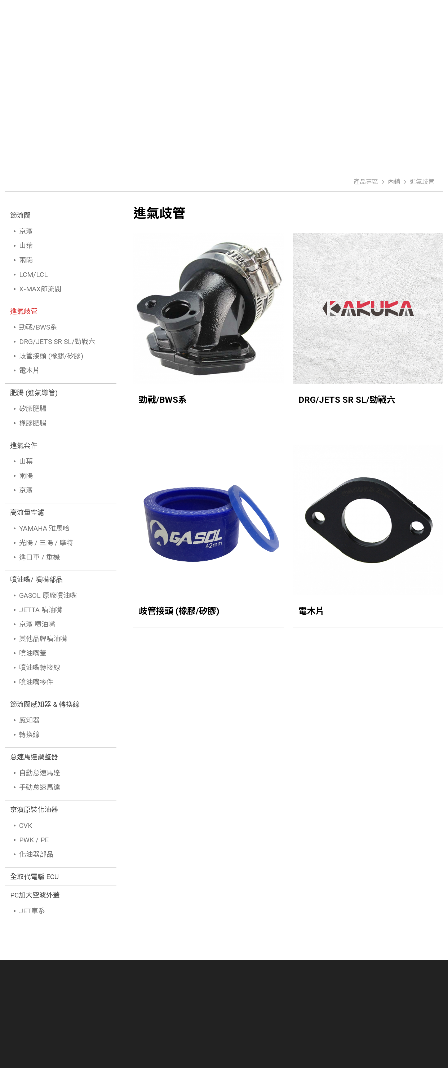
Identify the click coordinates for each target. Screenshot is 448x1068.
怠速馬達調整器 (34, 757)
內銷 (394, 181)
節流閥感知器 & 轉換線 (45, 704)
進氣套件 (23, 445)
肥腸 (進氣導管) (34, 393)
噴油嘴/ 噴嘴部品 (36, 579)
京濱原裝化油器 (34, 810)
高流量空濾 (27, 512)
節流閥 (20, 215)
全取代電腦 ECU (34, 877)
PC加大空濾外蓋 (35, 895)
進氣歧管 (422, 181)
